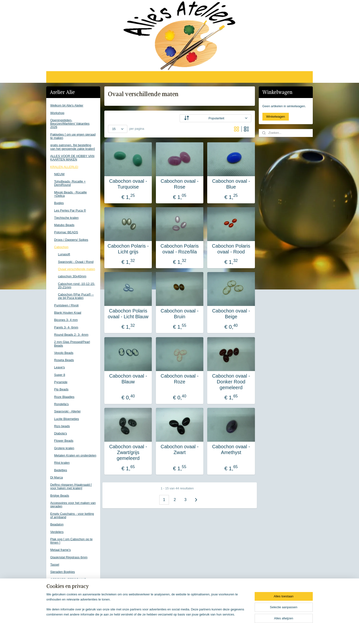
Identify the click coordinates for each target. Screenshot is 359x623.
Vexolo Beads (63, 353)
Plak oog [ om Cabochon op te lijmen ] (71, 540)
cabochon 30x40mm (72, 276)
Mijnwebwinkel (224, 614)
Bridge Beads (59, 495)
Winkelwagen (275, 116)
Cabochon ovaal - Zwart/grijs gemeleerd (128, 452)
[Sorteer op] (215, 118)
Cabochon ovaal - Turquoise (128, 184)
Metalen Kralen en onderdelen (75, 455)
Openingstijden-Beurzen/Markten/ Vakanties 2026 (69, 123)
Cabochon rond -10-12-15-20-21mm (76, 285)
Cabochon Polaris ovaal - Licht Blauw (128, 313)
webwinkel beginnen (187, 614)
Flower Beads (63, 440)
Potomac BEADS (66, 232)
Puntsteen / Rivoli (66, 305)
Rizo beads (62, 426)
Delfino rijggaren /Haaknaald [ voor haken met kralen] (71, 486)
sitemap (163, 614)
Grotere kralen (64, 448)
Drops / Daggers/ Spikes (71, 240)
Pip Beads (61, 389)
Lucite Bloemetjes (66, 419)
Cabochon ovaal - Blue (231, 184)
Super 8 (59, 375)
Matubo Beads (64, 225)
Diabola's (60, 433)
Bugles (59, 203)
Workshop (57, 113)
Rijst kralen (61, 462)
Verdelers (56, 532)
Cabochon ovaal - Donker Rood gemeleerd (231, 381)
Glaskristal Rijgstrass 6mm (68, 557)
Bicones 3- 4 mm (66, 320)
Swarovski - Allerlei (67, 411)
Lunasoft (64, 254)
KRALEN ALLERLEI (64, 167)
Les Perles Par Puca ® (70, 210)
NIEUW (59, 174)
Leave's (59, 367)
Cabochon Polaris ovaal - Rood (231, 248)
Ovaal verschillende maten (76, 269)
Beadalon (56, 524)
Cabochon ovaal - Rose (179, 184)
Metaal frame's (60, 550)
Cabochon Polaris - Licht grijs (128, 248)
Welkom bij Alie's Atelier (66, 105)
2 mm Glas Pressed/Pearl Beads (72, 343)
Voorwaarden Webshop (66, 594)
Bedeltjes (60, 470)
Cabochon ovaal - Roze (179, 378)
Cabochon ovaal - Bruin (179, 313)
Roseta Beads (64, 360)
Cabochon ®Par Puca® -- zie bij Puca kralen (76, 296)
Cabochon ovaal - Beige (231, 313)
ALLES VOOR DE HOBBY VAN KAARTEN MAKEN (72, 157)
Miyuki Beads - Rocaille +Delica (70, 194)
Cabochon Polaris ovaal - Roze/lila (179, 248)
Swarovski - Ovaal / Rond (75, 262)
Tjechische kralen (66, 218)
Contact (55, 586)
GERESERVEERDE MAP (68, 579)
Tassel (54, 564)
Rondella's (61, 404)
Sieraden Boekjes (62, 572)
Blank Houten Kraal (67, 312)
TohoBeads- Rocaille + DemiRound (69, 183)
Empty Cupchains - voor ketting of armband (72, 515)
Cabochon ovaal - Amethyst (231, 449)
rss (171, 614)
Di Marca (56, 477)
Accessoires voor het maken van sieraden (73, 504)
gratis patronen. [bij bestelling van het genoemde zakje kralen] (72, 146)
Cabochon (61, 247)
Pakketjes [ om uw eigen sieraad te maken (72, 136)
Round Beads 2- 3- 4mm (71, 334)
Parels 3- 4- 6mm (66, 327)
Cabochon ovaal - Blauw (128, 378)
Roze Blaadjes (64, 397)
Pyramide (60, 382)
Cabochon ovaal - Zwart (179, 449)
